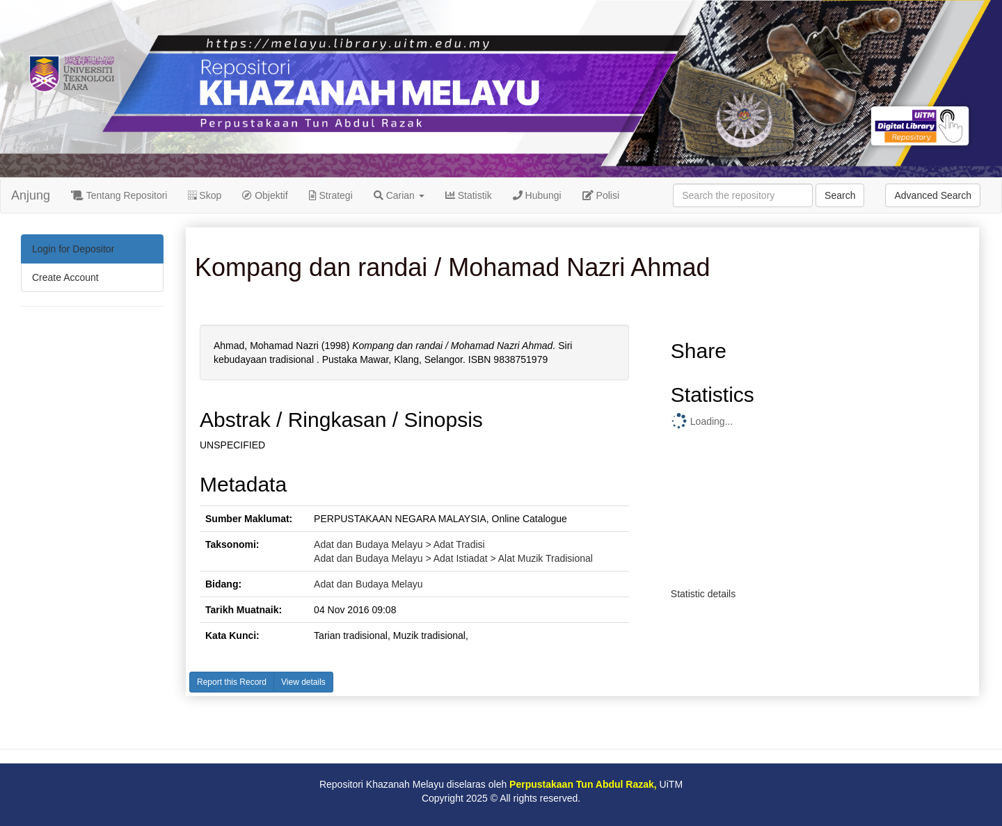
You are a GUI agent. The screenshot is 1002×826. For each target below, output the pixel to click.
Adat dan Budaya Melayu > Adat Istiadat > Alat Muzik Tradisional (453, 558)
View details (303, 682)
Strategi (331, 195)
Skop (204, 195)
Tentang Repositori (119, 195)
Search (840, 195)
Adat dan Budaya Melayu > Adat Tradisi (399, 544)
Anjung (30, 195)
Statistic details (703, 593)
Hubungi (537, 195)
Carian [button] (399, 195)
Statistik (468, 195)
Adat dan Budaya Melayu (368, 584)
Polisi (600, 195)
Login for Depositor (73, 248)
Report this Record (232, 682)
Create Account (65, 277)
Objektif (264, 195)
